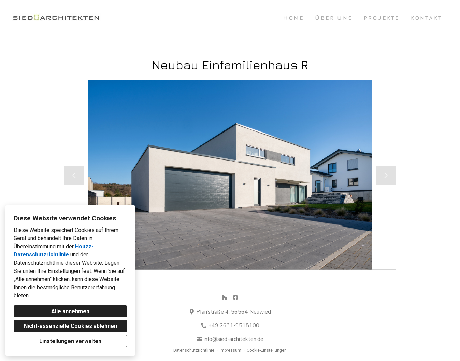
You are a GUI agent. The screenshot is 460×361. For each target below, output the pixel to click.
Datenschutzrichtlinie (193, 350)
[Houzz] (224, 297)
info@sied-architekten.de (233, 339)
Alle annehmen (70, 311)
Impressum (230, 350)
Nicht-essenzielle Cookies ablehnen (70, 326)
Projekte (382, 18)
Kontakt (426, 18)
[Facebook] (235, 297)
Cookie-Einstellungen (267, 350)
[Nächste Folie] (386, 175)
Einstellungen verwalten (70, 341)
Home (293, 18)
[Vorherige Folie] (74, 175)
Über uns (334, 18)
